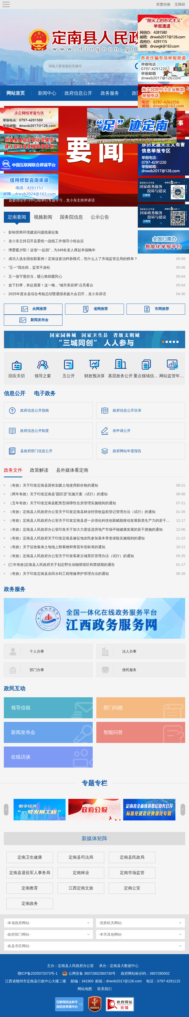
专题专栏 (94, 783)
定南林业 (81, 872)
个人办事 (37, 651)
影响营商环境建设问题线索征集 (33, 232)
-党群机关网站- (110, 923)
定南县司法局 (81, 857)
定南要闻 (17, 217)
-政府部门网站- (18, 934)
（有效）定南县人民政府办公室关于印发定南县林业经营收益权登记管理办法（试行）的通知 (81, 512)
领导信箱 (20, 707)
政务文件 (13, 470)
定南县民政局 (132, 857)
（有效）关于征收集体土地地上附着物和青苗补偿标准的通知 (56, 547)
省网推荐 (100, 309)
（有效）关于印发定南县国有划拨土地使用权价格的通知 (53, 485)
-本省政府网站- (18, 923)
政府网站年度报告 (127, 451)
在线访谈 (20, 757)
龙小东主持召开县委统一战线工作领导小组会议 (46, 241)
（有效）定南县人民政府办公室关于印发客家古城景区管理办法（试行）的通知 (71, 556)
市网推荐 (162, 309)
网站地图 (85, 989)
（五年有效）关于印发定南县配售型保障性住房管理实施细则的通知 (62, 503)
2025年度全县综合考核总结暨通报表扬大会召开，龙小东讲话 (57, 294)
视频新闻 (43, 217)
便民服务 (129, 670)
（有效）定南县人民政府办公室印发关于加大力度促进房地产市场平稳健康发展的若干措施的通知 (85, 529)
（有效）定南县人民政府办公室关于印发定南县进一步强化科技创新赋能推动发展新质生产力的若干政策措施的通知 (89, 520)
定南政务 (30, 903)
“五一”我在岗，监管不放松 (29, 267)
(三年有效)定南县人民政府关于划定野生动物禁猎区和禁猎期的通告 (61, 565)
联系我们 (104, 989)
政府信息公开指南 (34, 410)
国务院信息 (71, 217)
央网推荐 (39, 309)
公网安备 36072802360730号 (92, 973)
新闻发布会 (39, 320)
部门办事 (37, 670)
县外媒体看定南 (72, 470)
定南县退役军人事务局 (29, 872)
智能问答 (113, 732)
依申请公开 (122, 431)
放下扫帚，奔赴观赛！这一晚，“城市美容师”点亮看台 (50, 285)
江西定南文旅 (81, 888)
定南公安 (132, 888)
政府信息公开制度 (34, 431)
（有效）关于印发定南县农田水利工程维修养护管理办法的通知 (58, 574)
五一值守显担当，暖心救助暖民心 (35, 276)
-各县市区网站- (18, 946)
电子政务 (45, 393)
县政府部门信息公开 (36, 451)
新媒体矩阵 (94, 838)
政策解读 (39, 470)
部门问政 (113, 707)
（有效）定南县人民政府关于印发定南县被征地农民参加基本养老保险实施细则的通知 (76, 538)
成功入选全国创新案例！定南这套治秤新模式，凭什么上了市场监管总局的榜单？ (73, 259)
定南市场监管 (132, 872)
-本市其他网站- (110, 934)
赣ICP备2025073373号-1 (38, 973)
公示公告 (100, 217)
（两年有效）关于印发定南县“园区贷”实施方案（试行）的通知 (58, 494)
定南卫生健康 (29, 857)
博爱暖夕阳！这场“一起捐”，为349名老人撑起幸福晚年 (52, 250)
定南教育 (30, 888)
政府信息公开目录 (127, 410)
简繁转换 (163, 4)
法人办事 (129, 651)
